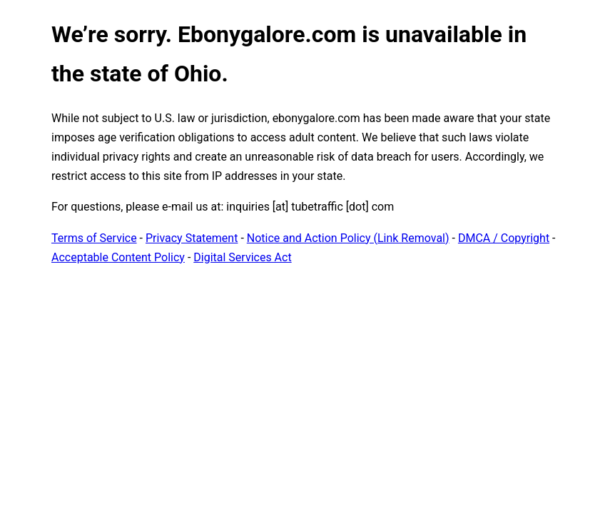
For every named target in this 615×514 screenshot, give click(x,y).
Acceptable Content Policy (118, 257)
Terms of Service (94, 238)
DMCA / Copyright (503, 238)
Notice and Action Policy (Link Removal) (348, 238)
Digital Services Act (242, 257)
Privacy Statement (192, 238)
